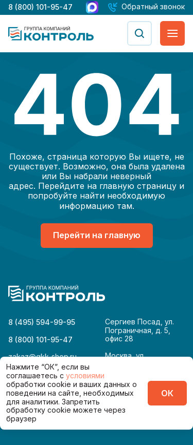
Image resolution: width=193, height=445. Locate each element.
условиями (85, 375)
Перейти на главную (97, 235)
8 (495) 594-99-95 (41, 322)
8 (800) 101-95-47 (40, 7)
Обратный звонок (153, 7)
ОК (167, 393)
